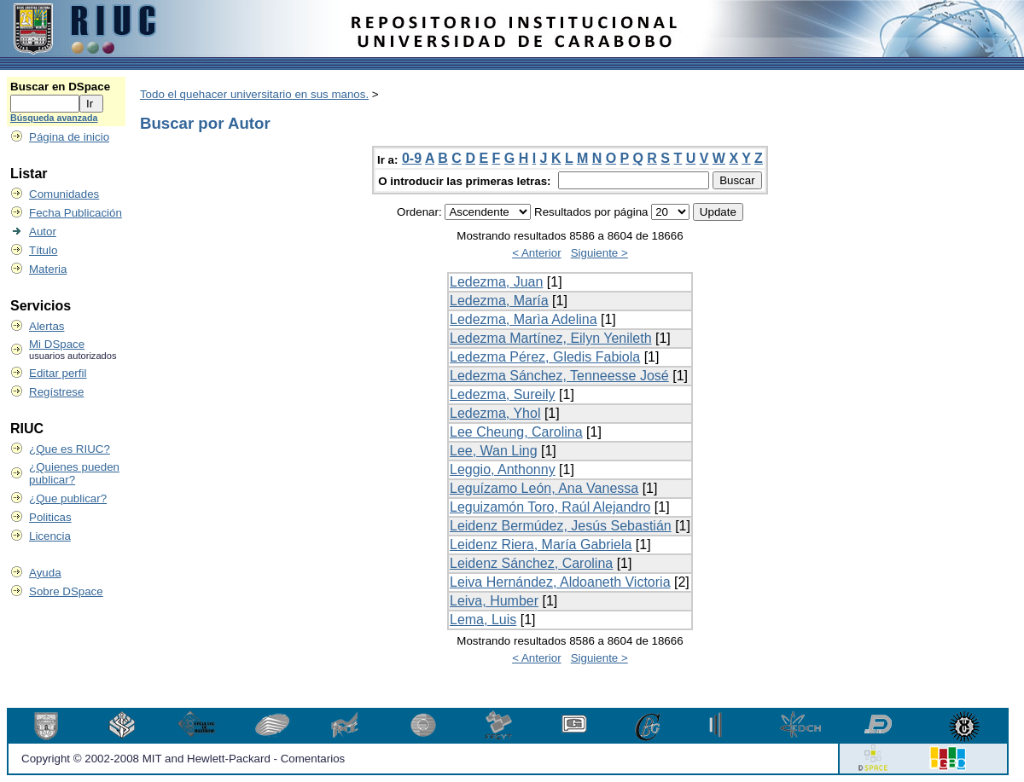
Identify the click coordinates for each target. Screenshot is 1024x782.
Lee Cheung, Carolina (516, 432)
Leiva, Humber (494, 601)
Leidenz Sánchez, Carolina (531, 563)
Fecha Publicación (75, 212)
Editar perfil (57, 373)
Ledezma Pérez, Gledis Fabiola (545, 357)
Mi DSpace (56, 344)
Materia (48, 269)
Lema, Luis (483, 619)
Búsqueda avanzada (53, 118)
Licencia (50, 536)
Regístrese (56, 391)
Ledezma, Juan (496, 282)
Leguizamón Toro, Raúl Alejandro (550, 507)
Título (43, 250)
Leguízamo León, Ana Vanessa (544, 488)
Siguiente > (599, 252)
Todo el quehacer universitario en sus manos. (254, 94)
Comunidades (64, 194)
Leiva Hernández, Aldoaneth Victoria (560, 582)
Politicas (50, 517)
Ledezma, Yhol (495, 413)
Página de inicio (69, 136)
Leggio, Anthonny (503, 469)
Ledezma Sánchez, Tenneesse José (559, 375)
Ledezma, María (499, 300)
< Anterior (536, 252)
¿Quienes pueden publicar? (74, 473)
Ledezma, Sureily (503, 394)
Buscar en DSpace (60, 86)
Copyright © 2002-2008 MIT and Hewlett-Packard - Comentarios (183, 758)
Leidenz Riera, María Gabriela (540, 544)
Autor (42, 231)
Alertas (46, 326)
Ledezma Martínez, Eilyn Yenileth (551, 338)
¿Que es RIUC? (69, 449)
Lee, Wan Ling (494, 450)
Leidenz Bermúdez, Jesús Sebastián (561, 525)
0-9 (412, 158)
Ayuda (45, 572)
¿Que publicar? (68, 498)
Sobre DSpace (66, 591)
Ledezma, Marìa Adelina (523, 319)
